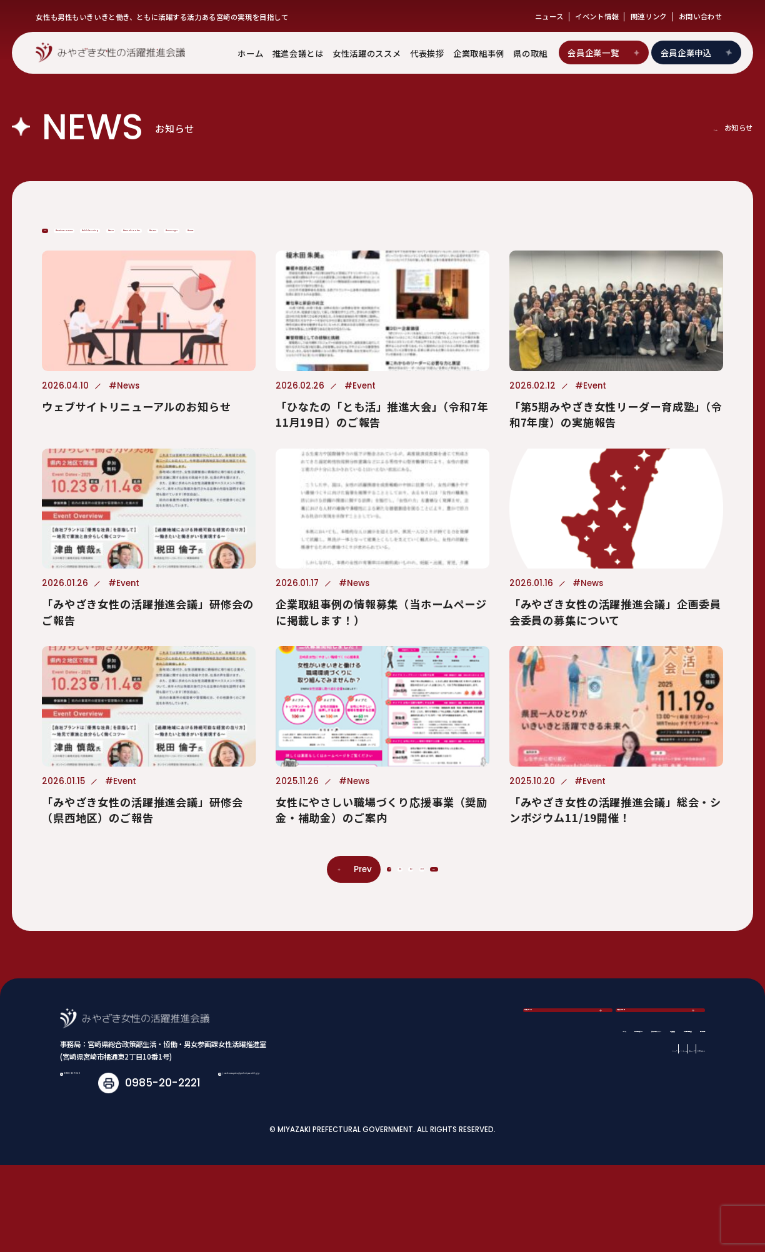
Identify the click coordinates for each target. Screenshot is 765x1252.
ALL (62, 241)
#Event (365, 241)
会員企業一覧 (604, 52)
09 (441, 925)
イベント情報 (596, 16)
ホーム (250, 53)
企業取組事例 (478, 53)
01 (324, 925)
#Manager (636, 241)
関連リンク (649, 16)
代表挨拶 (427, 53)
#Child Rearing (275, 241)
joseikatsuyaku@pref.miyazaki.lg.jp (183, 1169)
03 (402, 925)
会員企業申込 (698, 52)
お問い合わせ (700, 16)
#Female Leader (459, 241)
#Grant (555, 241)
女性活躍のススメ (366, 53)
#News (73, 274)
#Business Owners (152, 241)
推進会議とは (298, 53)
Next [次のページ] (490, 926)
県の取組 (530, 53)
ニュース (549, 16)
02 (362, 925)
